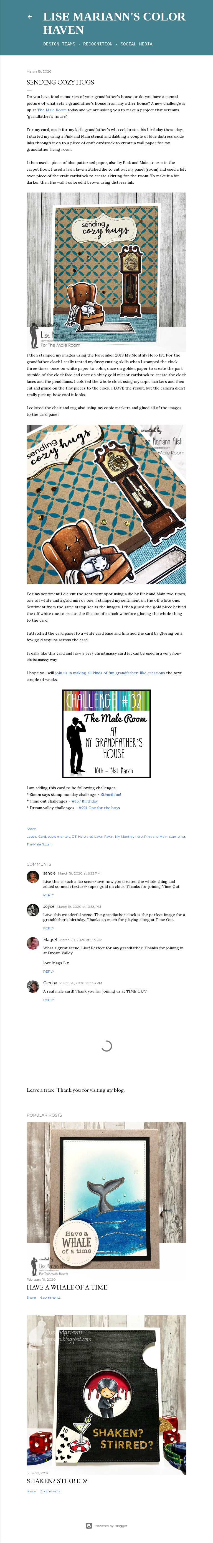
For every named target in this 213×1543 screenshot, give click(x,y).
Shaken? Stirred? (57, 1481)
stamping (177, 836)
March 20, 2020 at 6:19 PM (80, 940)
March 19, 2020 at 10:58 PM (79, 906)
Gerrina (50, 982)
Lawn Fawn (103, 836)
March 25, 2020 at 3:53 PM (80, 983)
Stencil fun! (111, 794)
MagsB (50, 939)
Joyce (49, 906)
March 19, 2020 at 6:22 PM (79, 873)
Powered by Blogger (106, 1526)
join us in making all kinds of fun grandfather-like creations (110, 672)
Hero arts (85, 836)
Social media (137, 44)
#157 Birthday (85, 801)
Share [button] (31, 829)
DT (74, 836)
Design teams (59, 44)
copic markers (59, 836)
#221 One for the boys (99, 807)
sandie (49, 873)
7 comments (50, 1491)
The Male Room (52, 109)
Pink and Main (156, 836)
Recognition (98, 44)
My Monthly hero (129, 836)
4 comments (50, 1297)
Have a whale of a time (67, 1287)
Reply (48, 895)
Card (42, 836)
